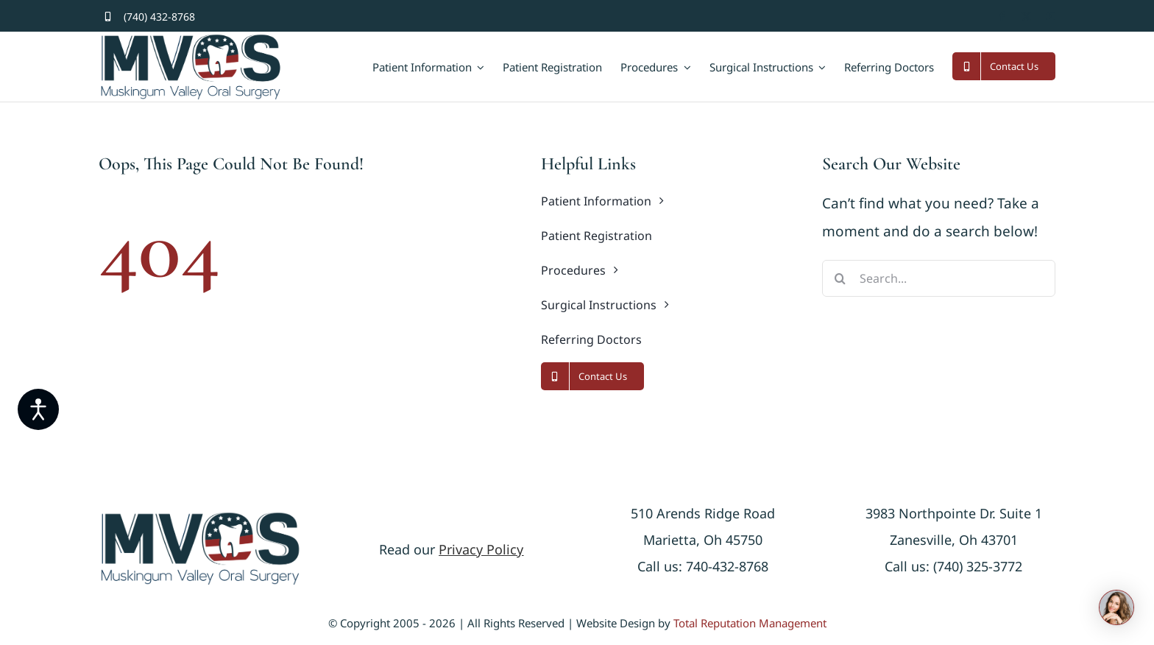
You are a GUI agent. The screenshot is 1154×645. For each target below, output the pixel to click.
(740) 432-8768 (159, 17)
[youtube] (1050, 16)
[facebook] (1002, 16)
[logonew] (200, 517)
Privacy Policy (481, 549)
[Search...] (938, 278)
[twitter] (1026, 16)
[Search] (840, 278)
